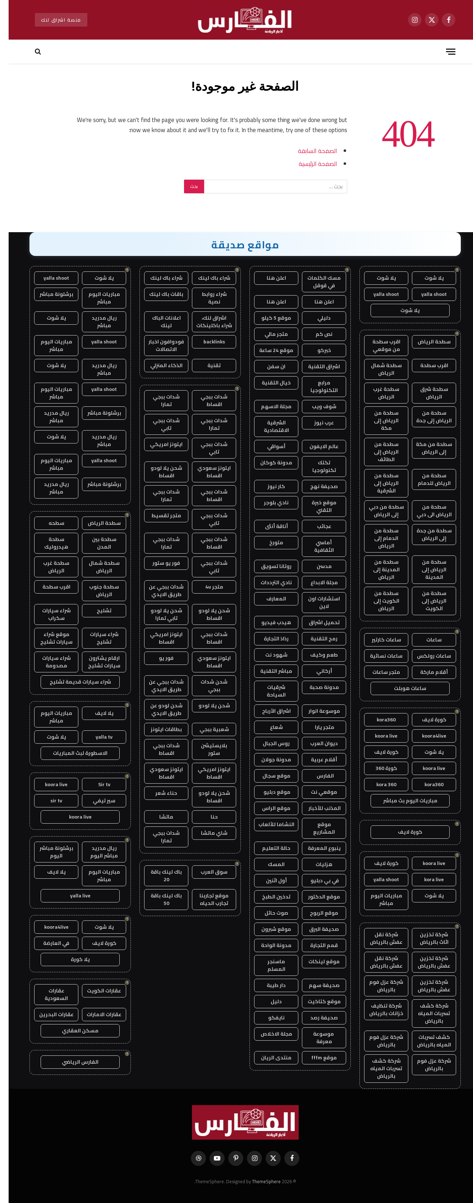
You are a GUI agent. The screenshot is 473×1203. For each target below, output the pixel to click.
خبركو (315, 350)
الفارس (315, 775)
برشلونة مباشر (48, 294)
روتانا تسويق (267, 566)
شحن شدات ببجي (205, 685)
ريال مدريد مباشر (95, 321)
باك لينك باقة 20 (157, 875)
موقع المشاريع (315, 828)
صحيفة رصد (315, 1017)
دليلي (315, 318)
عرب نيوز (315, 422)
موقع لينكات (315, 961)
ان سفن (267, 366)
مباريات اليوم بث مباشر (402, 800)
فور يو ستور (157, 563)
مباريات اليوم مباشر (378, 899)
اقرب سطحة (426, 365)
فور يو (157, 658)
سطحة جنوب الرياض (95, 590)
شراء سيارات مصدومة (47, 661)
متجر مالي (267, 334)
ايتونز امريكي (157, 444)
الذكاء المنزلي (158, 365)
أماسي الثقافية (315, 546)
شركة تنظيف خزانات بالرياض (378, 1009)
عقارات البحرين (48, 1014)
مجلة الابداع (315, 582)
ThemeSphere (257, 1181)
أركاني (315, 671)
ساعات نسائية (377, 656)
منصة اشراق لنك (52, 19)
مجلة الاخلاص (268, 1033)
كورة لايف (425, 719)
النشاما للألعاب (268, 824)
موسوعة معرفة (315, 1037)
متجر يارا (315, 727)
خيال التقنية (267, 382)
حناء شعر (158, 793)
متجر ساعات (377, 672)
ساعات (425, 639)
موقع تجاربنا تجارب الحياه (205, 899)
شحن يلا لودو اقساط (158, 471)
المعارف (267, 598)
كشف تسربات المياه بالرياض (425, 1040)
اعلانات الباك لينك (157, 321)
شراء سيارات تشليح (95, 638)
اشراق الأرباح (267, 711)
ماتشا (158, 816)
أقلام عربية (315, 759)
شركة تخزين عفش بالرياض (425, 962)
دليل (267, 1001)
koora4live (425, 735)
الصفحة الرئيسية (309, 163)
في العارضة (48, 943)
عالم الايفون (315, 446)
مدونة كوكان (268, 462)
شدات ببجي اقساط (205, 400)
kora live (425, 879)
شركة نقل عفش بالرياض (377, 938)
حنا (205, 816)
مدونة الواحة (267, 945)
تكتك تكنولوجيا (315, 466)
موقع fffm (315, 1057)
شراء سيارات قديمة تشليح (71, 681)
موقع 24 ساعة (268, 350)
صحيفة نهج (315, 486)
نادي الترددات (267, 582)
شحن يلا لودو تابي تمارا (158, 614)
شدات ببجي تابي (157, 424)
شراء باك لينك (205, 278)
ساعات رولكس (425, 656)
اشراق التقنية (315, 366)
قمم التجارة (315, 945)
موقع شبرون (268, 929)
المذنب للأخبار (315, 808)
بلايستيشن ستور (205, 749)
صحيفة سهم (315, 985)
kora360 (377, 719)
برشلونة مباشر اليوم (48, 851)
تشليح (95, 610)
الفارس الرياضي (71, 1062)
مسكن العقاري (71, 1030)
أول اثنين (267, 880)
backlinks (205, 341)
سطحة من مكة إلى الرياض (425, 448)
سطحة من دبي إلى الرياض (377, 510)
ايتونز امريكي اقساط (157, 638)
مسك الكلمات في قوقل (315, 281)
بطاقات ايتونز (157, 729)
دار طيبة (267, 985)
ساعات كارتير (377, 639)
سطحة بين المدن (95, 543)
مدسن (315, 566)
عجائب (315, 526)
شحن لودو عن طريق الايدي (158, 709)
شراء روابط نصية (205, 297)
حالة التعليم (267, 848)
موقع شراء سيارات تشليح (48, 638)
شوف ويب (315, 406)
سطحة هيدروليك (48, 543)
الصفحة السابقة (309, 150)
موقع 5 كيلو (268, 318)
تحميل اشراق (315, 622)
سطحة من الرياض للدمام (425, 479)
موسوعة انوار (315, 711)
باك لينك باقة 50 (157, 899)
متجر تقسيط (158, 515)
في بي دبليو (315, 880)
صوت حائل (268, 913)
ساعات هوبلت (401, 688)
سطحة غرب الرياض (377, 392)
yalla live (71, 895)
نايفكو (268, 1017)
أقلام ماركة (425, 672)
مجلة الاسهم (267, 406)
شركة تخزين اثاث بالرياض (425, 938)
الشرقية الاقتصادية (267, 426)
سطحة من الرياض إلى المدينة (425, 569)
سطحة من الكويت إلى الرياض (378, 601)
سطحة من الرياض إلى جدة (425, 416)
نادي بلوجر (267, 502)
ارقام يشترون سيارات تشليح (95, 661)
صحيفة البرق (315, 929)
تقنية (205, 365)
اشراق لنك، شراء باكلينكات (206, 321)
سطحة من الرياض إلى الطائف (377, 452)
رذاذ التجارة (267, 638)
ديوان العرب (315, 743)
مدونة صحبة (315, 687)
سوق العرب (205, 872)
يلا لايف (95, 713)
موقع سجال (268, 775)
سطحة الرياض (425, 341)
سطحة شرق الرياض (426, 392)
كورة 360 (378, 768)
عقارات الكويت (95, 990)
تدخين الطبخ (267, 896)
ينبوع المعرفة (315, 848)
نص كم (315, 334)
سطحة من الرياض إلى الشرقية (377, 483)
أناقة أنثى (267, 526)
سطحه (48, 523)
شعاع (267, 727)
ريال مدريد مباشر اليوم (95, 851)
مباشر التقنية (268, 671)
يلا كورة (71, 959)
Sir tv (95, 784)
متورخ (268, 542)
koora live (377, 735)
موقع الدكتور (315, 896)
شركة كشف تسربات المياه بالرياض (425, 1013)
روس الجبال (267, 743)
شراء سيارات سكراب (47, 614)
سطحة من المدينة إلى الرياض (377, 569)
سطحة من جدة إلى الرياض (425, 534)
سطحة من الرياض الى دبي (425, 510)
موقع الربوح (315, 913)
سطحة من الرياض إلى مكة (377, 420)
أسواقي (267, 446)
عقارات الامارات (95, 1014)
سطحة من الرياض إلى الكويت (425, 601)
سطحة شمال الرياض (377, 369)
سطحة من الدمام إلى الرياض (378, 538)
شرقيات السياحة (267, 690)
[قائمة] (442, 52)
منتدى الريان (267, 1057)
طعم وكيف (315, 654)
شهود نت (268, 654)
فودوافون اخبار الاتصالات (157, 345)
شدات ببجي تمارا (157, 400)
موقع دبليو (268, 792)
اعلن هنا (267, 278)
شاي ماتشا (205, 833)
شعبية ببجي (205, 729)
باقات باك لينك (158, 294)
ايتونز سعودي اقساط (205, 471)
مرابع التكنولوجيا (315, 386)
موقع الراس (267, 808)
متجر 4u (206, 586)
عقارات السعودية (47, 994)
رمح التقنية (315, 638)
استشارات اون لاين (315, 602)
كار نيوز (267, 486)
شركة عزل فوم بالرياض (378, 985)
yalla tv (95, 737)
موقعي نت (315, 792)
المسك (267, 864)
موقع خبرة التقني (315, 506)
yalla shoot (425, 294)
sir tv (48, 800)
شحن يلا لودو (205, 705)
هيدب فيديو (268, 622)
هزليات (315, 864)
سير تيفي (95, 800)
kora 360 (378, 784)
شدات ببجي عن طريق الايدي (157, 590)
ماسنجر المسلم (268, 965)
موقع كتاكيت (315, 1001)
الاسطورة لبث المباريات (71, 753)
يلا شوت (425, 278)
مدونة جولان (268, 759)
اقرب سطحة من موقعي (378, 345)
